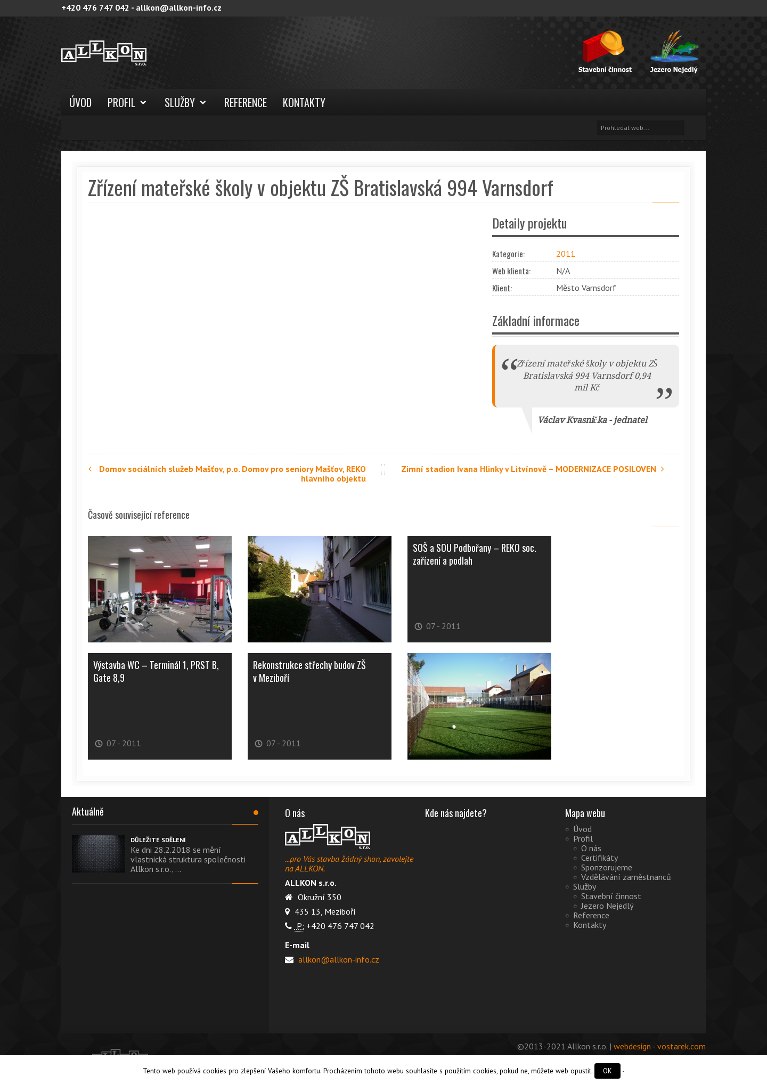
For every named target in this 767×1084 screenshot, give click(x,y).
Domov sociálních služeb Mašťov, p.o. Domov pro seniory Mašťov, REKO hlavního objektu (227, 473)
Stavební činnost (611, 896)
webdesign (632, 1046)
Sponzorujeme (606, 867)
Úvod (80, 102)
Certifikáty (599, 857)
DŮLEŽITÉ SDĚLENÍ (158, 840)
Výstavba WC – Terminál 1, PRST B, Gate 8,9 (156, 671)
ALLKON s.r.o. (141, 52)
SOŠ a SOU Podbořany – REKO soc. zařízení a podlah (474, 554)
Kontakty (304, 102)
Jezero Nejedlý (607, 905)
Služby (180, 102)
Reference (245, 102)
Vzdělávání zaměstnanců (626, 876)
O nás (591, 848)
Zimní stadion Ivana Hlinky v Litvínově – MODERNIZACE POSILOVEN (534, 468)
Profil (121, 102)
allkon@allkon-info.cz (337, 959)
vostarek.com (681, 1046)
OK (607, 1070)
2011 (565, 253)
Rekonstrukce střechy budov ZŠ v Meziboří (309, 671)
